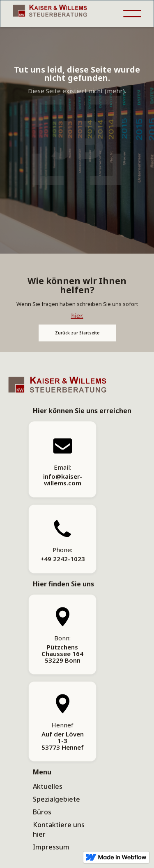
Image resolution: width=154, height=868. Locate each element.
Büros (42, 811)
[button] (132, 13)
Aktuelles (47, 786)
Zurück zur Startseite (77, 333)
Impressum (51, 847)
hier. (77, 315)
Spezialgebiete (56, 799)
